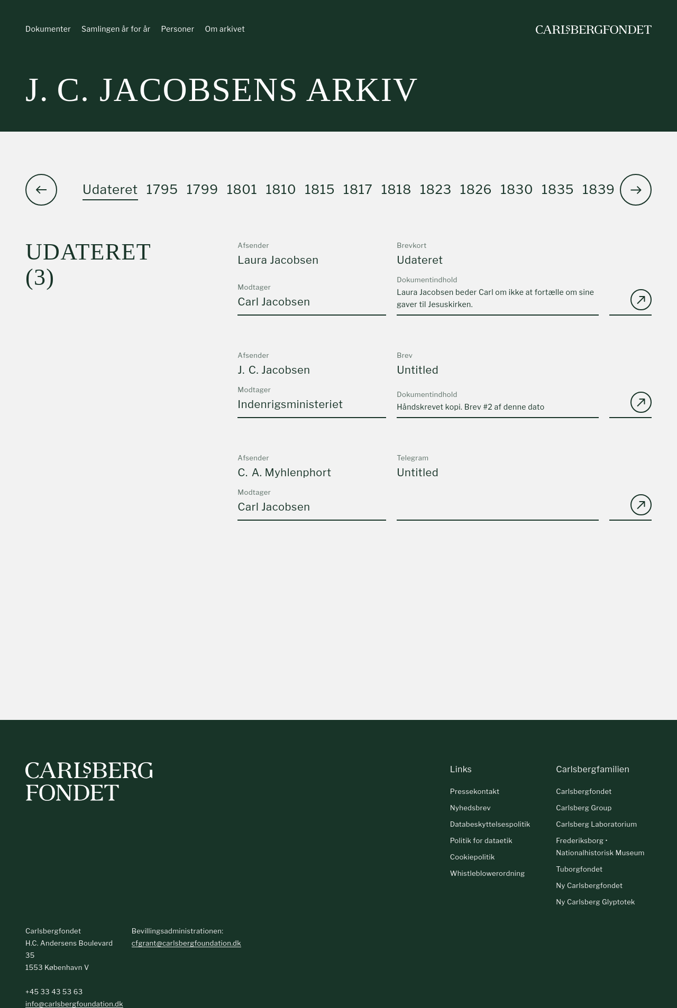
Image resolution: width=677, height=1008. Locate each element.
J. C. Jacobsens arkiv (221, 89)
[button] (636, 190)
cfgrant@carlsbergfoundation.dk (186, 943)
